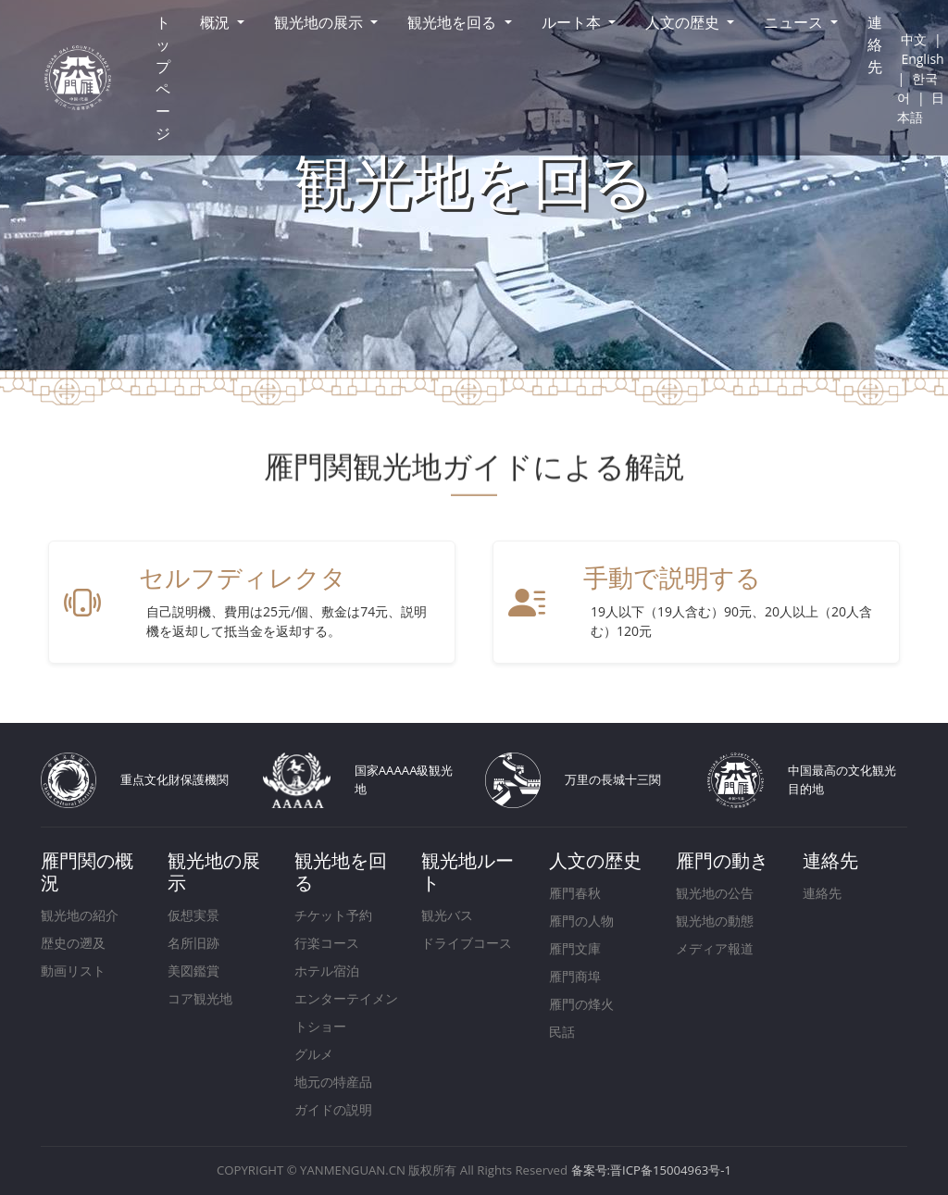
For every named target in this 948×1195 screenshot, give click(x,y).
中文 (914, 39)
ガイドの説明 (333, 1109)
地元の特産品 (333, 1081)
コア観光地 (200, 998)
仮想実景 (193, 915)
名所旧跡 (193, 943)
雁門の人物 (581, 920)
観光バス (447, 915)
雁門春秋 (575, 893)
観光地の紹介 (79, 915)
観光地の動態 (715, 920)
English (922, 59)
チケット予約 (333, 915)
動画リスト (73, 970)
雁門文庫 (575, 948)
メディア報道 (715, 948)
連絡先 (874, 44)
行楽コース (326, 943)
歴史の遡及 (73, 943)
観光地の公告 (715, 893)
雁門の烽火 (581, 1004)
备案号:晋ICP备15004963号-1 (651, 1170)
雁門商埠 (575, 976)
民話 (562, 1031)
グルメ (313, 1054)
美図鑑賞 (193, 970)
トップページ (163, 77)
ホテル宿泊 (326, 970)
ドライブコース (466, 943)
